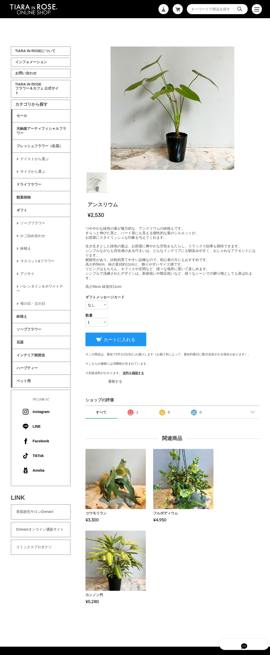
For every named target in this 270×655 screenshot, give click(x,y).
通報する (115, 381)
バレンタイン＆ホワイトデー (39, 288)
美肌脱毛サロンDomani (34, 512)
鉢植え (25, 248)
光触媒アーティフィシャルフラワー (41, 130)
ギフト (21, 210)
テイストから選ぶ (34, 159)
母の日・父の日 (32, 303)
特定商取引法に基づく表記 (154, 604)
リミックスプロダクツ (34, 547)
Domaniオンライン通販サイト (40, 529)
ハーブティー (27, 368)
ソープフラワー (32, 223)
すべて (101, 412)
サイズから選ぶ (32, 171)
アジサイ (27, 274)
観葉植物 (23, 197)
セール (21, 116)
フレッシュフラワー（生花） (39, 146)
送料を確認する (133, 373)
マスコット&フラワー (37, 261)
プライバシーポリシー (113, 604)
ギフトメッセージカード (104, 297)
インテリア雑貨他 (30, 355)
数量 (89, 315)
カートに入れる (118, 339)
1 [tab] (96, 182)
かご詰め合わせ (32, 236)
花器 (20, 342)
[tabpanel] (172, 108)
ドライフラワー (28, 184)
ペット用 (23, 381)
